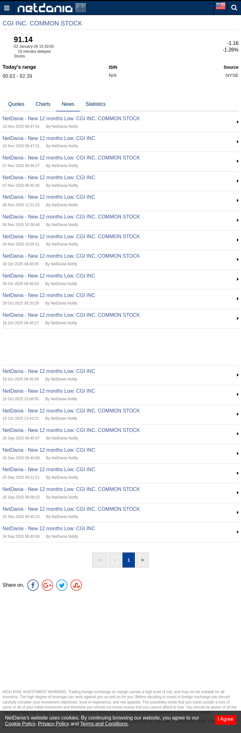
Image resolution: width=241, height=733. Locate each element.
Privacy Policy (53, 723)
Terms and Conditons (104, 723)
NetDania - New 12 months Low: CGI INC (49, 138)
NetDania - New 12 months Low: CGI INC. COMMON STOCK (71, 118)
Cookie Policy (20, 723)
